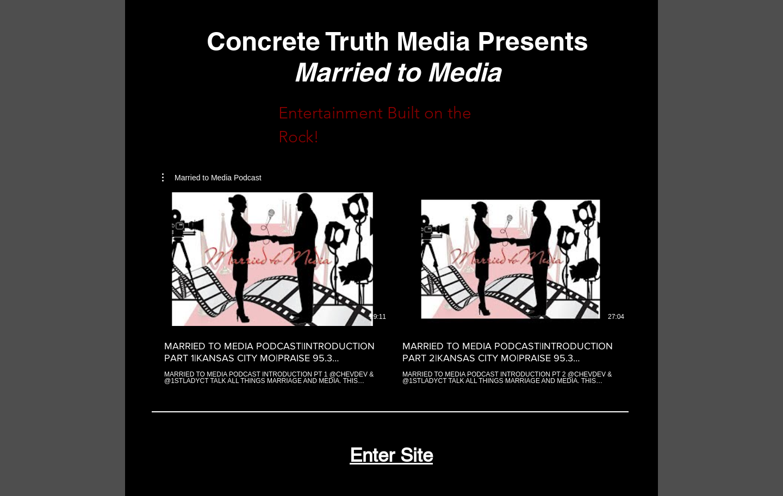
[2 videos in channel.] (391, 288)
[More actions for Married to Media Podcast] (212, 177)
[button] (212, 177)
